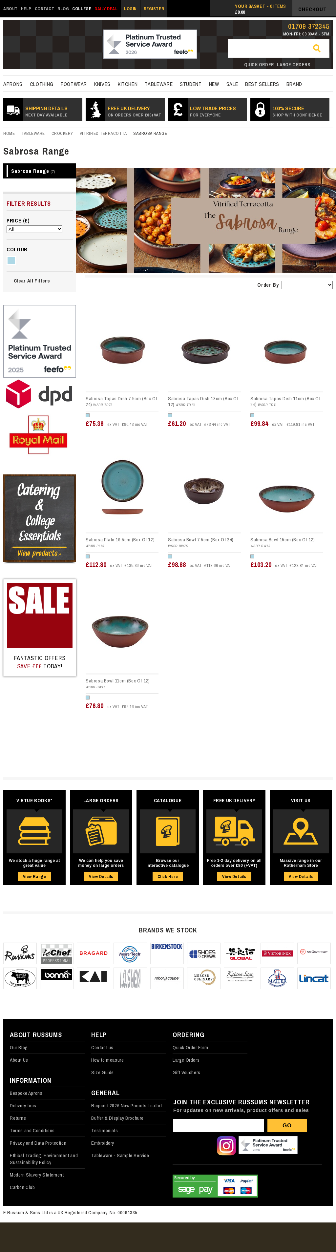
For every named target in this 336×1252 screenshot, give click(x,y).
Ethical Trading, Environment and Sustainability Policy (44, 1159)
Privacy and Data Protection (38, 1142)
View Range (34, 876)
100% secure (297, 111)
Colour (17, 249)
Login (130, 8)
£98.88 (200, 564)
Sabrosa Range (33, 171)
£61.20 (199, 423)
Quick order (259, 65)
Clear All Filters (32, 280)
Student (190, 84)
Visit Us (301, 800)
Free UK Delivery (134, 111)
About (10, 8)
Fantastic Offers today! (40, 662)
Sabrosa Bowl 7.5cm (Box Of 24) (201, 539)
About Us (19, 1059)
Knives (102, 84)
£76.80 (117, 705)
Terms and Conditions (32, 1130)
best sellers (262, 84)
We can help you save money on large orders (101, 863)
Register (154, 8)
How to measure (107, 1059)
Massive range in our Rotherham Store (301, 863)
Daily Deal (105, 8)
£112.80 (119, 564)
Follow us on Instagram (226, 1146)
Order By (268, 284)
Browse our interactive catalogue (167, 863)
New (214, 84)
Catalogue (167, 800)
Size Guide (102, 1072)
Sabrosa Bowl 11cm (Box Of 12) (118, 680)
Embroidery (102, 1142)
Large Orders (101, 800)
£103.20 (284, 564)
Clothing (41, 84)
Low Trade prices (213, 111)
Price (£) (18, 220)
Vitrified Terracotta (103, 133)
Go (319, 48)
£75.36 (117, 423)
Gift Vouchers (186, 1072)
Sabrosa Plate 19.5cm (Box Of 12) (120, 539)
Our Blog (19, 1047)
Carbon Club (22, 1187)
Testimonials (104, 1130)
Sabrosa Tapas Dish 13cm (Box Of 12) (203, 401)
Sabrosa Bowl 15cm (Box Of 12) (282, 539)
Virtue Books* (34, 800)
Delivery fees (23, 1105)
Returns (18, 1118)
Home (9, 133)
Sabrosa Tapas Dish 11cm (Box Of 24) (285, 401)
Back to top (319, 1235)
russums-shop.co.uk (42, 45)
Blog (63, 8)
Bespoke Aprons (26, 1093)
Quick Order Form (190, 1047)
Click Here (168, 876)
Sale (232, 84)
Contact (44, 8)
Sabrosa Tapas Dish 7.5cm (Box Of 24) (121, 401)
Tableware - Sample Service (120, 1155)
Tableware (159, 84)
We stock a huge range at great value (34, 863)
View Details (101, 876)
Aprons (13, 84)
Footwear (74, 84)
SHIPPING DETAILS (46, 111)
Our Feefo (268, 1146)
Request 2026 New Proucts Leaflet (126, 1105)
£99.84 (282, 423)
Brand (294, 84)
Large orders (293, 65)
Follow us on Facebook (182, 1146)
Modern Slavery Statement (37, 1174)
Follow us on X (204, 1146)
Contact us (102, 1047)
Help (26, 8)
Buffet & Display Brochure (117, 1118)
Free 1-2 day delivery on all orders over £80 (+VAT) (234, 863)
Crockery (62, 133)
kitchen (127, 84)
